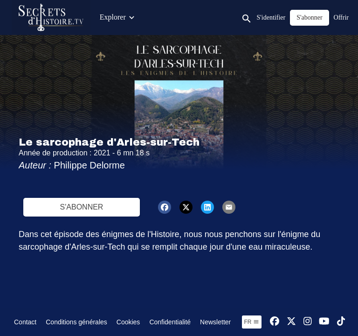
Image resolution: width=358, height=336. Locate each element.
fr (251, 322)
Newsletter (215, 322)
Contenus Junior (230, 17)
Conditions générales (76, 322)
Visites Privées (285, 17)
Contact (25, 322)
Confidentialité (170, 322)
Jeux (323, 17)
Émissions (180, 17)
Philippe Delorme (89, 165)
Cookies (128, 322)
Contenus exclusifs (128, 17)
